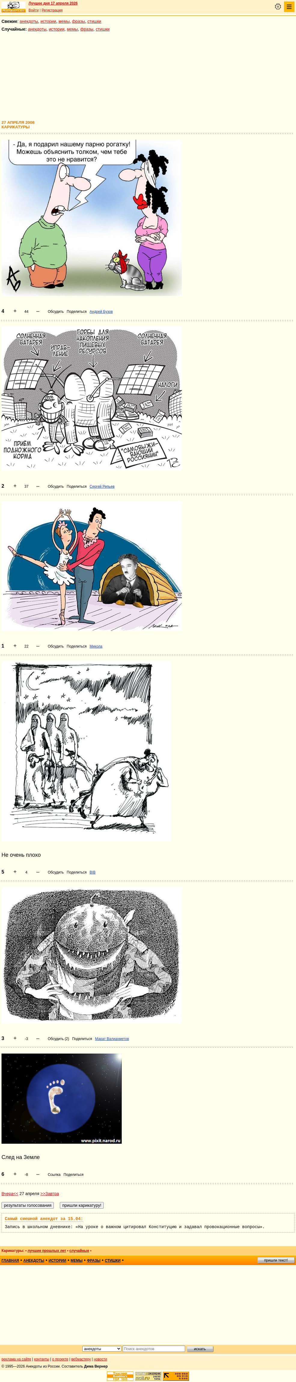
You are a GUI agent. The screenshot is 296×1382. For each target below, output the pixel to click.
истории (48, 21)
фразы (78, 21)
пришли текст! (276, 1260)
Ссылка (54, 1175)
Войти (34, 10)
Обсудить (56, 312)
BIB (92, 872)
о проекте (60, 1359)
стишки (94, 21)
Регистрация (52, 10)
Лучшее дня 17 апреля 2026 (53, 3)
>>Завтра (49, 1193)
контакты (41, 1359)
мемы (64, 21)
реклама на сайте (16, 1359)
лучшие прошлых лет (47, 1251)
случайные (79, 1251)
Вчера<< (10, 1193)
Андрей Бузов (101, 312)
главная (10, 1260)
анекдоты (29, 21)
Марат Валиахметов (112, 1039)
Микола (96, 646)
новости (100, 1359)
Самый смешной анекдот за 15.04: (44, 1218)
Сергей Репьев (102, 486)
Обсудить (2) (58, 1039)
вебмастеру (81, 1359)
